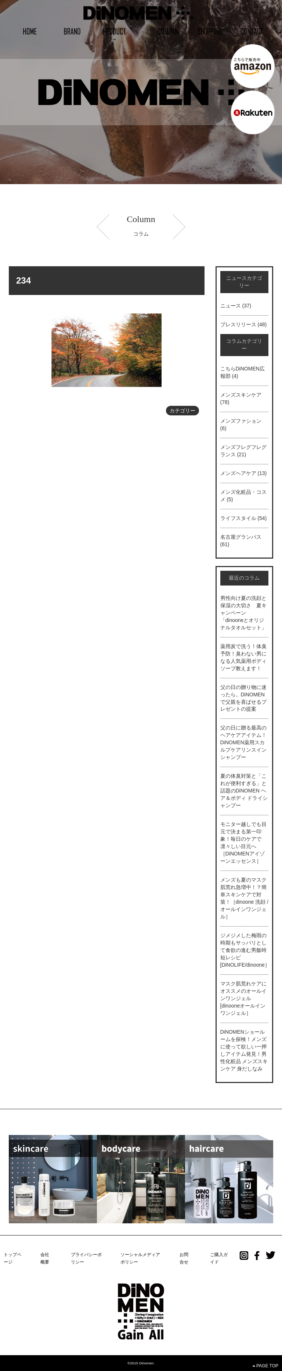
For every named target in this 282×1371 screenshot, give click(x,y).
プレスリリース (238, 324)
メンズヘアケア (238, 473)
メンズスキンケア (240, 395)
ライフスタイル (238, 518)
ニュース (230, 306)
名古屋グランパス (240, 537)
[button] (114, 31)
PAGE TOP (265, 1365)
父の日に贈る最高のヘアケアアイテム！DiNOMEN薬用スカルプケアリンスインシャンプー (243, 742)
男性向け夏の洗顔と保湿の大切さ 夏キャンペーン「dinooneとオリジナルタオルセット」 (243, 612)
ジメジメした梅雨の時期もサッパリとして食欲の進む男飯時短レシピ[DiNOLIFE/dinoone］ (245, 950)
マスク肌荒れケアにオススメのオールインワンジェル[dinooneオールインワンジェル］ (243, 998)
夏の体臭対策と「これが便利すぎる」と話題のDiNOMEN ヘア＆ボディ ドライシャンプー (244, 790)
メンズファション (240, 421)
